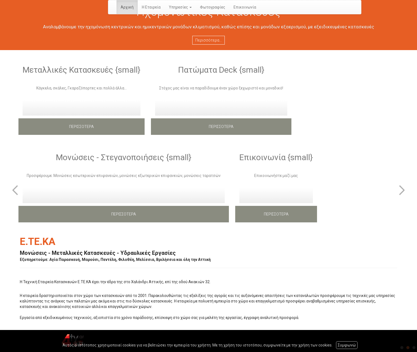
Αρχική (127, 7)
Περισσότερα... (208, 40)
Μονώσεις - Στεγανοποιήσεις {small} (123, 157)
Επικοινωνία (245, 7)
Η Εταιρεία (151, 7)
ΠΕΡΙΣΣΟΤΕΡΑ (81, 126)
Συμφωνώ (347, 345)
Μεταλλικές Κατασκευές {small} (81, 69)
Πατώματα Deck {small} (221, 69)
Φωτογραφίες (212, 7)
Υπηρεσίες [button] (180, 7)
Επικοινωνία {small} (276, 157)
